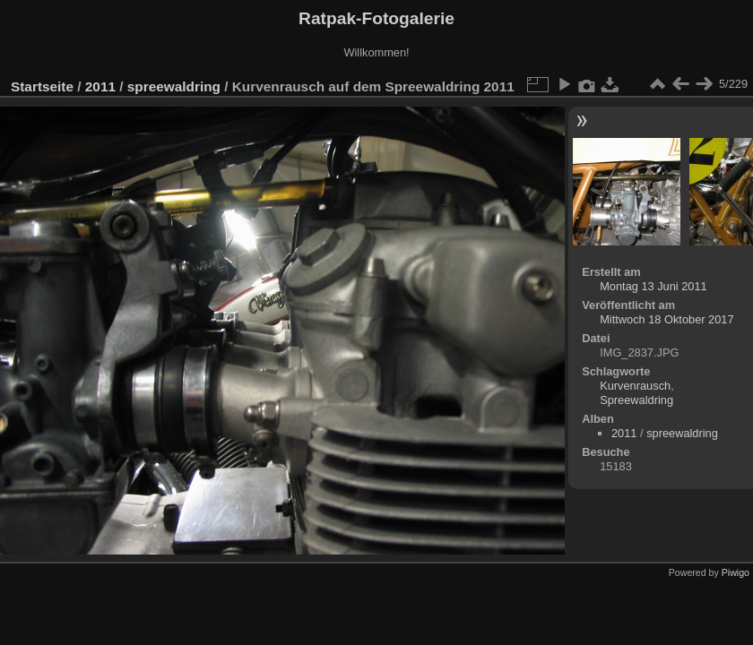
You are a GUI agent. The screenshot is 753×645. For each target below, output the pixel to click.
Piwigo (735, 572)
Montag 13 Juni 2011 (653, 286)
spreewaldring (174, 86)
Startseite (42, 86)
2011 (100, 86)
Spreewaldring (636, 400)
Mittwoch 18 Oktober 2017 (666, 319)
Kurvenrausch (635, 385)
